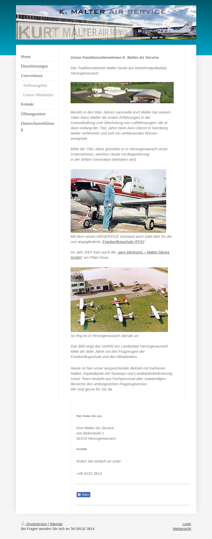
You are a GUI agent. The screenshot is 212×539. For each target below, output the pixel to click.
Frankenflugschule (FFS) (123, 242)
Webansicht (182, 529)
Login (186, 524)
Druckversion (34, 524)
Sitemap (56, 524)
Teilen (83, 494)
